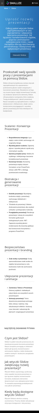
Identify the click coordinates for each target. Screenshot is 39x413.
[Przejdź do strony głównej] (6, 8)
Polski (35, 3)
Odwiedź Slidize (19, 55)
